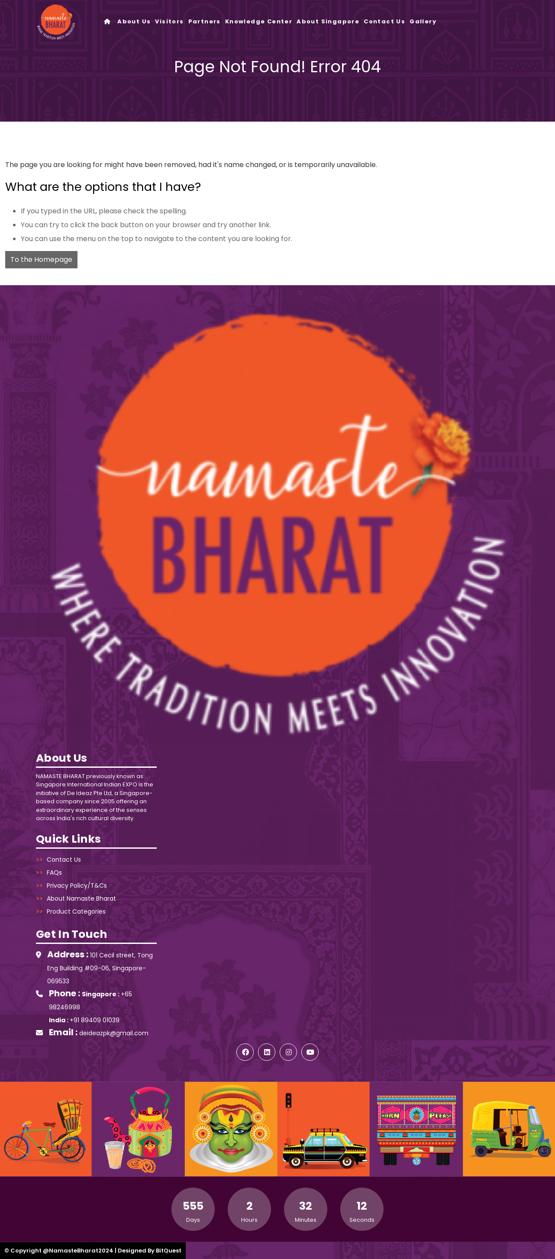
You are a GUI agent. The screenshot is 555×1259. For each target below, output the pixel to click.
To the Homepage (41, 259)
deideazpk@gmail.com (113, 1033)
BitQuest (168, 1250)
